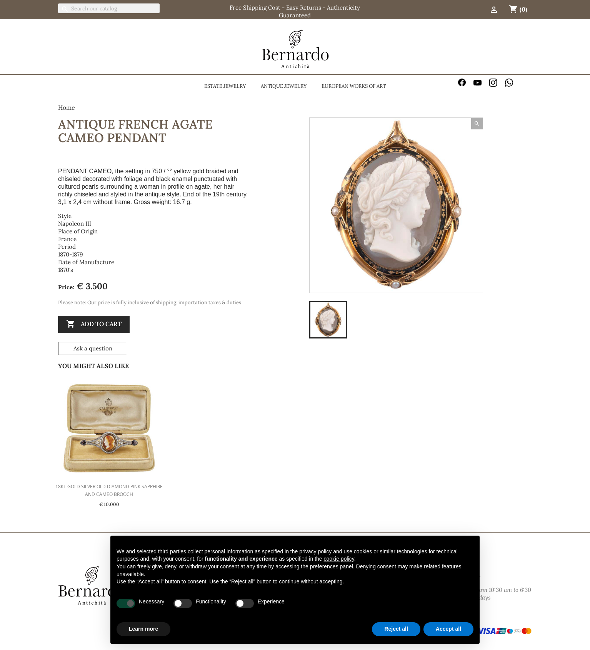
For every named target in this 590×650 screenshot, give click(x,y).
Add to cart (94, 324)
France (67, 239)
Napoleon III (74, 223)
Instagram (493, 83)
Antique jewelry (284, 86)
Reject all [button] (396, 629)
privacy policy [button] (315, 551)
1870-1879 (70, 254)
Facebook (462, 83)
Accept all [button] (448, 629)
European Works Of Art (354, 86)
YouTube (477, 83)
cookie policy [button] (339, 559)
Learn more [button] (143, 629)
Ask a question (92, 348)
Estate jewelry (225, 86)
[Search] (109, 8)
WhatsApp (509, 83)
